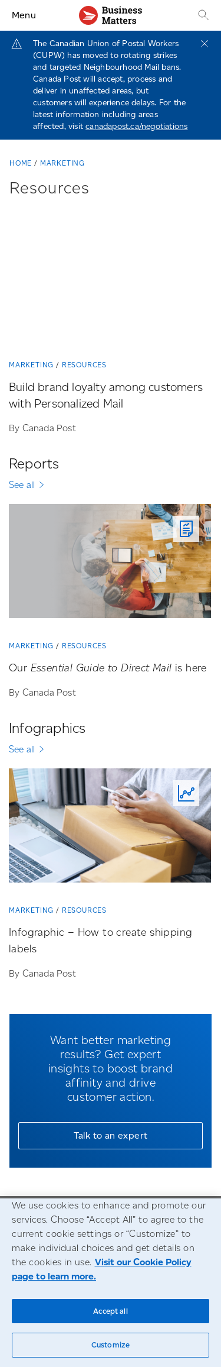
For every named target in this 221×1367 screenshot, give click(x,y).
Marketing (62, 163)
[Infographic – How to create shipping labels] (110, 829)
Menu (24, 15)
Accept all (110, 1311)
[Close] (204, 44)
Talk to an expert (111, 1135)
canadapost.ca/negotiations (136, 126)
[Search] (202, 15)
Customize (110, 1344)
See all (22, 484)
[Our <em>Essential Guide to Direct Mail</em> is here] (110, 565)
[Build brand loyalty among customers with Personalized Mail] (110, 279)
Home (20, 163)
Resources (84, 364)
